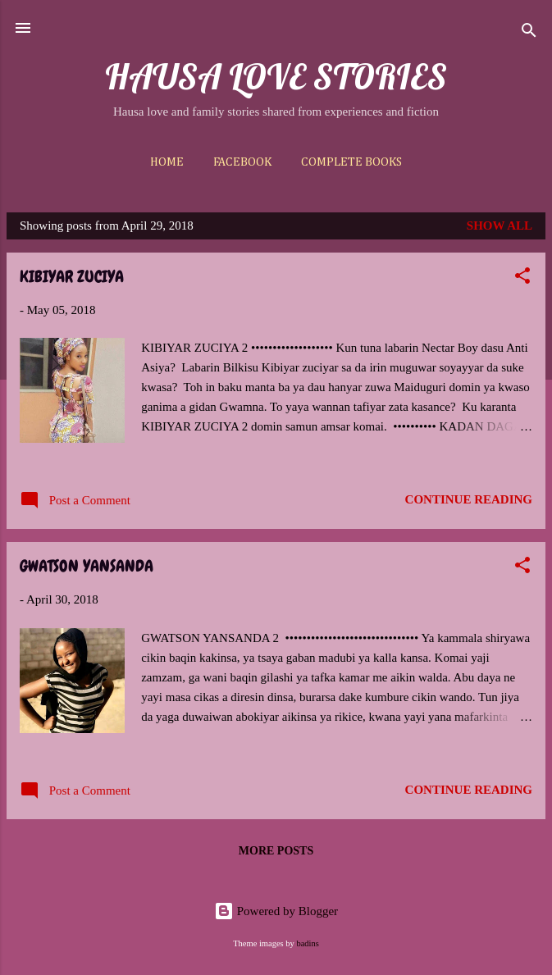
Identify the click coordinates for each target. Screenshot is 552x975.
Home (167, 162)
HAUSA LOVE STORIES (276, 76)
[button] (522, 278)
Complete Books (351, 162)
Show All (499, 225)
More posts (276, 851)
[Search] (529, 33)
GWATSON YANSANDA (86, 565)
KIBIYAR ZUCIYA (72, 276)
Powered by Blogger (276, 911)
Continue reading (468, 499)
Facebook (242, 162)
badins (307, 943)
